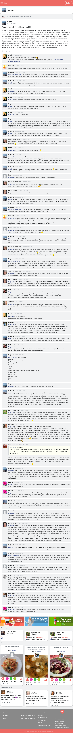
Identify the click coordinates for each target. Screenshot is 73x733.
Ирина (10, 482)
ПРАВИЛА (47, 725)
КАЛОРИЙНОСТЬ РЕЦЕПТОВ (28, 718)
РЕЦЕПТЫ (5, 715)
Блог (3, 16)
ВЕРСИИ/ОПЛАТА (42, 717)
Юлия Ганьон (12, 190)
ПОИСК (22, 712)
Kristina (10, 55)
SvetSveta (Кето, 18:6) (15, 75)
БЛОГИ (5, 718)
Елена (10, 289)
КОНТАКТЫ (40, 722)
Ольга (10, 501)
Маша (10, 575)
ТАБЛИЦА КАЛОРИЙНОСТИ (28, 715)
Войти (68, 3)
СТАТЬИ (5, 722)
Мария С (11, 565)
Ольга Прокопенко (14, 139)
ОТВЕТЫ (23, 722)
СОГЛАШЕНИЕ (41, 725)
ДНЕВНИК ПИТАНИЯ (8, 712)
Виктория (11, 593)
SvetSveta (11, 66)
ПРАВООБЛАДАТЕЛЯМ (43, 712)
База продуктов (25, 16)
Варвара (11, 322)
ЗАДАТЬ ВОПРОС (42, 720)
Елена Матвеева (13, 511)
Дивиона (11, 302)
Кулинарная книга (12, 16)
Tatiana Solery (13, 445)
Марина (11, 10)
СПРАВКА (40, 715)
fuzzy (10, 175)
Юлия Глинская (13, 410)
